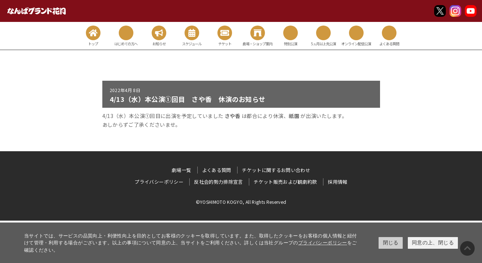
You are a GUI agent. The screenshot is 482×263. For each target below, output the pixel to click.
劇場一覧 (181, 170)
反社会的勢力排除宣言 (218, 181)
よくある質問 (216, 170)
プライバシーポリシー (322, 242)
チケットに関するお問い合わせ (276, 170)
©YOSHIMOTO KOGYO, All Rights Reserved (241, 202)
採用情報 (337, 181)
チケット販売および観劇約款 (285, 181)
